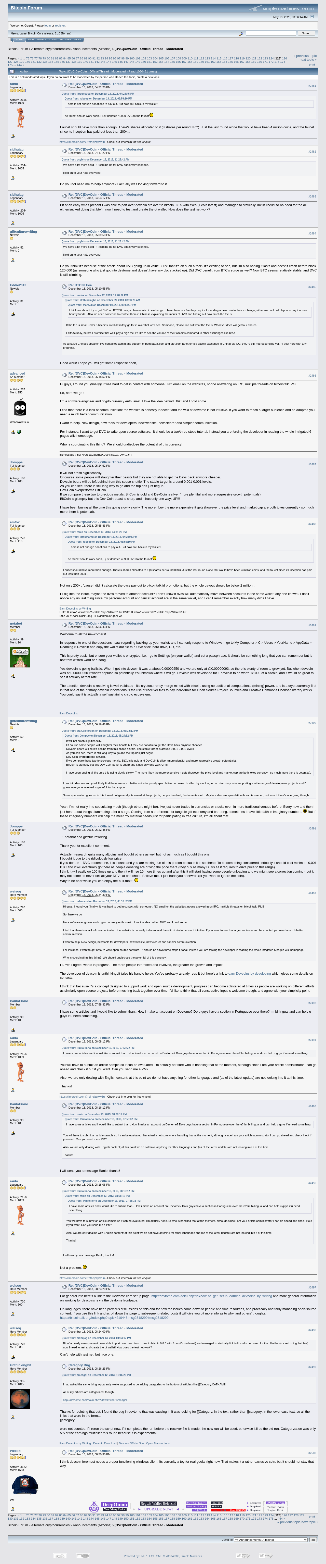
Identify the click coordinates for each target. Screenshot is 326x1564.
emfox (15, 522)
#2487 (312, 464)
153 (161, 61)
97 (118, 58)
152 (155, 61)
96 (114, 58)
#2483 (312, 196)
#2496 (312, 1183)
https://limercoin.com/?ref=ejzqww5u (82, 141)
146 (120, 61)
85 (69, 58)
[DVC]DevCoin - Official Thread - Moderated (149, 49)
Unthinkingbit (20, 1365)
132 (39, 61)
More (77, 39)
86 (73, 58)
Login (53, 39)
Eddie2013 (18, 285)
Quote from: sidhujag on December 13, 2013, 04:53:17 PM (96, 1338)
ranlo (14, 84)
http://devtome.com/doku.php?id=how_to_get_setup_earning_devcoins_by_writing (211, 1296)
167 (242, 61)
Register (65, 39)
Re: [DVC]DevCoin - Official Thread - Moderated (106, 84)
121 (253, 58)
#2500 (312, 1453)
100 (132, 58)
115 (219, 58)
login (48, 25)
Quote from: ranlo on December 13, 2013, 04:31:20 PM (94, 532)
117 (230, 58)
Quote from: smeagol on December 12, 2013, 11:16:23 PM (96, 1375)
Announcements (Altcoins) (92, 49)
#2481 (312, 85)
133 (45, 61)
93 (102, 58)
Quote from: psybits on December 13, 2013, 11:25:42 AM (95, 159)
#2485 (312, 287)
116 (224, 58)
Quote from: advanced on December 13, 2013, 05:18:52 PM (97, 901)
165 (230, 61)
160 (201, 61)
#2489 (312, 625)
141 (91, 61)
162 (213, 61)
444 (19, 65)
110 (190, 58)
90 (89, 58)
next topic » (308, 59)
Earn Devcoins (69, 713)
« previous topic (305, 56)
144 (108, 61)
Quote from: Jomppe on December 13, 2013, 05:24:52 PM (99, 735)
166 (236, 61)
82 (56, 58)
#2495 (312, 1106)
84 (65, 58)
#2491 (312, 828)
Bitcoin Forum (18, 49)
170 (259, 61)
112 (201, 58)
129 (21, 61)
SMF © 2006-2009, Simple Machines (179, 1556)
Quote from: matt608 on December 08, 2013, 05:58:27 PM (102, 305)
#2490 (312, 723)
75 (27, 58)
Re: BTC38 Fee (80, 285)
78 (40, 58)
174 (282, 61)
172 (271, 61)
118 (236, 58)
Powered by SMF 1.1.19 (139, 1556)
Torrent (66, 33)
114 (213, 58)
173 (276, 61)
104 (155, 58)
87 (77, 58)
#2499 (312, 1367)
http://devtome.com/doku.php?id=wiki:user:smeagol (95, 1399)
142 (97, 61)
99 (127, 58)
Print (312, 64)
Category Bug (79, 1365)
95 (110, 58)
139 (79, 61)
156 (178, 61)
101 (138, 58)
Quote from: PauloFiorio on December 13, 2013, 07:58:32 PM (98, 1048)
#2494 (312, 1040)
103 (149, 58)
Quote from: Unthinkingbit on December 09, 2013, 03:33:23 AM (102, 300)
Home (19, 39)
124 (271, 58)
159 (195, 61)
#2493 (312, 1003)
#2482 (312, 151)
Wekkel (15, 1451)
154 (166, 61)
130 (27, 61)
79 (44, 58)
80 (48, 58)
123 (265, 58)
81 (52, 58)
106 (166, 58)
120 (248, 58)
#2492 (312, 893)
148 (131, 61)
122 (259, 58)
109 (184, 58)
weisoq (15, 891)
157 (184, 61)
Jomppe (16, 462)
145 (114, 61)
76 (31, 58)
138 (73, 61)
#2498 (312, 1330)
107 (172, 58)
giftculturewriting (23, 231)
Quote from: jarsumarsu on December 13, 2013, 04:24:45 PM (98, 93)
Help (31, 39)
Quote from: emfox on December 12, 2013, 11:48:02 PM (95, 295)
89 (85, 58)
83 (60, 58)
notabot (16, 623)
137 (68, 61)
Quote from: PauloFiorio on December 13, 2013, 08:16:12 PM (98, 1191)
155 (172, 61)
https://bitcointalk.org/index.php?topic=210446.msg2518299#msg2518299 (114, 1318)
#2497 (312, 1287)
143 (102, 61)
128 (16, 61)
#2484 (312, 233)
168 (247, 61)
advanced (17, 373)
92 (98, 58)
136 (62, 61)
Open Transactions (158, 1443)
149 (137, 61)
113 (207, 58)
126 (284, 58)
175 (10, 65)
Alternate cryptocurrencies (50, 49)
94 (106, 58)
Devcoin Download (105, 1443)
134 (50, 61)
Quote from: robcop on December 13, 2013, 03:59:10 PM (98, 98)
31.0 (57, 33)
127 (10, 61)
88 (81, 58)
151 (149, 61)
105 (161, 58)
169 (253, 61)
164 (224, 61)
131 (33, 61)
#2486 (312, 375)
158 (190, 61)
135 (56, 61)
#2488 (312, 524)
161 (207, 61)
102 (143, 58)
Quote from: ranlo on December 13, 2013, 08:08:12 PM (94, 1114)
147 (126, 61)
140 (85, 61)
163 (219, 61)
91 (94, 58)
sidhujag (16, 149)
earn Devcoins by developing (249, 973)
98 (123, 58)
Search (42, 39)
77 (36, 58)
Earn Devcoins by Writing (75, 608)
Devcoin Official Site (131, 1443)
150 (143, 61)
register (60, 25)
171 (265, 61)
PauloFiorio (19, 1001)
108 (178, 58)
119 (242, 58)
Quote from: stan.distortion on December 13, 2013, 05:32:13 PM (100, 730)
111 (195, 58)
